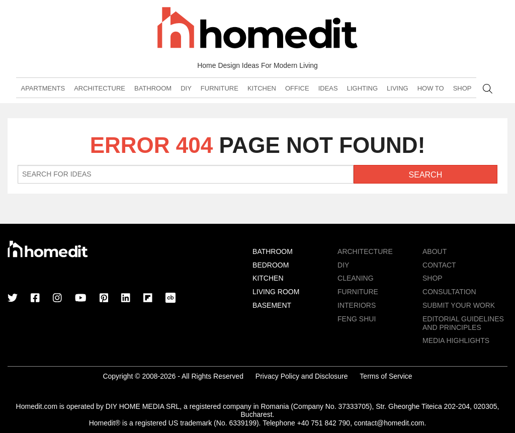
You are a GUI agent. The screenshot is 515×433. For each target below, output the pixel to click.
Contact (439, 265)
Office (297, 88)
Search (487, 88)
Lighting (362, 88)
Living (397, 88)
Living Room (275, 292)
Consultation (449, 292)
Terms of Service (386, 376)
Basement (271, 305)
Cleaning (355, 278)
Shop (462, 88)
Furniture (219, 88)
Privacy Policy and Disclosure (301, 376)
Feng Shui (356, 319)
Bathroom (152, 88)
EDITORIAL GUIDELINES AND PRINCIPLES (463, 323)
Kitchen (261, 88)
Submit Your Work (458, 305)
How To (430, 88)
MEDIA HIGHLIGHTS (455, 340)
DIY (186, 88)
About (434, 251)
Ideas (328, 88)
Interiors (356, 305)
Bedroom (270, 265)
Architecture (99, 88)
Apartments (43, 88)
